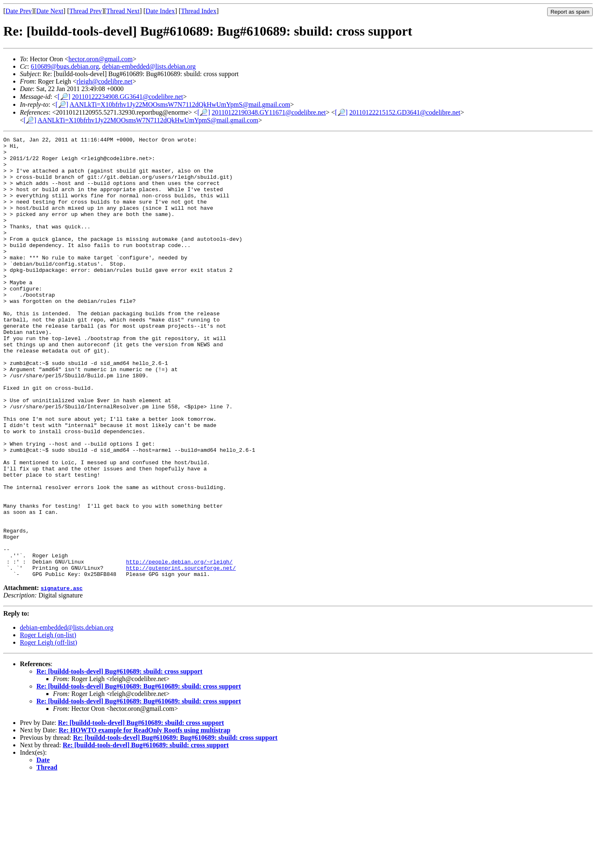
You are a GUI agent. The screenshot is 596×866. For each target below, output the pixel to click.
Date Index (160, 10)
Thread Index (198, 10)
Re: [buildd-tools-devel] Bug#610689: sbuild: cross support (119, 759)
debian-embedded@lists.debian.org (149, 66)
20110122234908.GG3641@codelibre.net (127, 96)
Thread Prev (85, 10)
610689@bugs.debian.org (65, 66)
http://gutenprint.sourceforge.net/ (181, 654)
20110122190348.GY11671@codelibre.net (269, 112)
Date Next (49, 10)
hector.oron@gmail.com (100, 58)
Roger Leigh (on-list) (48, 723)
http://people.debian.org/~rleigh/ (179, 647)
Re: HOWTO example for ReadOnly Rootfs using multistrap (145, 818)
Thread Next (122, 10)
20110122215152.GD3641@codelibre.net (404, 112)
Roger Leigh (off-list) (48, 730)
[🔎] (64, 96)
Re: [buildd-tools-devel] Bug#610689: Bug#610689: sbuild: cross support (138, 774)
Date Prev (18, 10)
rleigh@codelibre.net (104, 81)
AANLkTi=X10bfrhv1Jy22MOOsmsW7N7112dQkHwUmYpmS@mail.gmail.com (180, 104)
